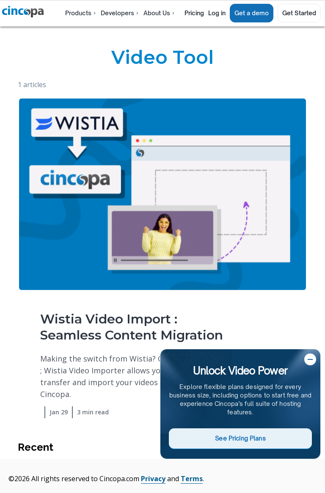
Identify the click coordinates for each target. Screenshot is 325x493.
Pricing (194, 12)
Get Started (299, 12)
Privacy (153, 478)
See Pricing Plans (240, 438)
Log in (217, 12)
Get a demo (251, 12)
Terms (192, 478)
